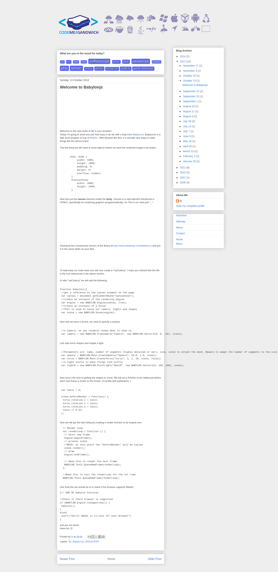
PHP (64, 68)
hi (181, 201)
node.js (125, 68)
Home (111, 558)
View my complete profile (190, 205)
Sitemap (180, 221)
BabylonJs (138, 134)
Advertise (181, 215)
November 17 (191, 65)
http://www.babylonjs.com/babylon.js (133, 245)
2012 (183, 167)
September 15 (191, 96)
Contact (180, 233)
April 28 (187, 146)
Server (76, 68)
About (179, 227)
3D (68, 61)
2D (62, 62)
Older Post (154, 558)
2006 (183, 182)
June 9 (187, 136)
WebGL (94, 137)
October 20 (189, 75)
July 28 (187, 121)
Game (116, 61)
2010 (183, 172)
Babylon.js (78, 541)
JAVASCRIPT (141, 61)
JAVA (126, 61)
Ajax (84, 62)
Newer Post (67, 558)
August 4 (188, 116)
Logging (156, 62)
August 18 (189, 106)
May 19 (187, 141)
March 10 (188, 151)
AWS (76, 62)
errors (99, 68)
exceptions (112, 68)
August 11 (189, 111)
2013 (183, 61)
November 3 (190, 70)
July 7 (186, 131)
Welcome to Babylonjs (195, 85)
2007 (183, 177)
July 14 (187, 126)
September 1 (190, 101)
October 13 (189, 80)
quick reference (143, 68)
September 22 (191, 91)
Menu (179, 243)
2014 (183, 56)
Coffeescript (99, 61)
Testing (88, 68)
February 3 (189, 156)
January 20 (189, 161)
